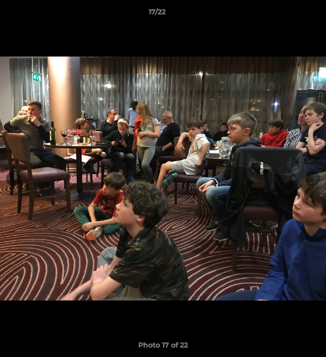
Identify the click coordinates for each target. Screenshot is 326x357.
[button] (290, 14)
